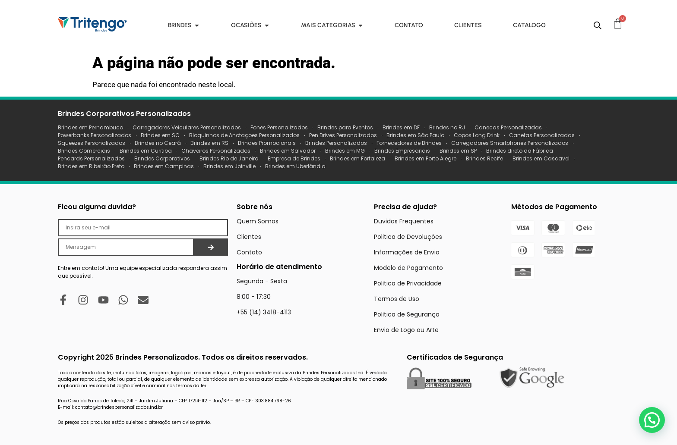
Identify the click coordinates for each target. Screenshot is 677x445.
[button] (652, 420)
